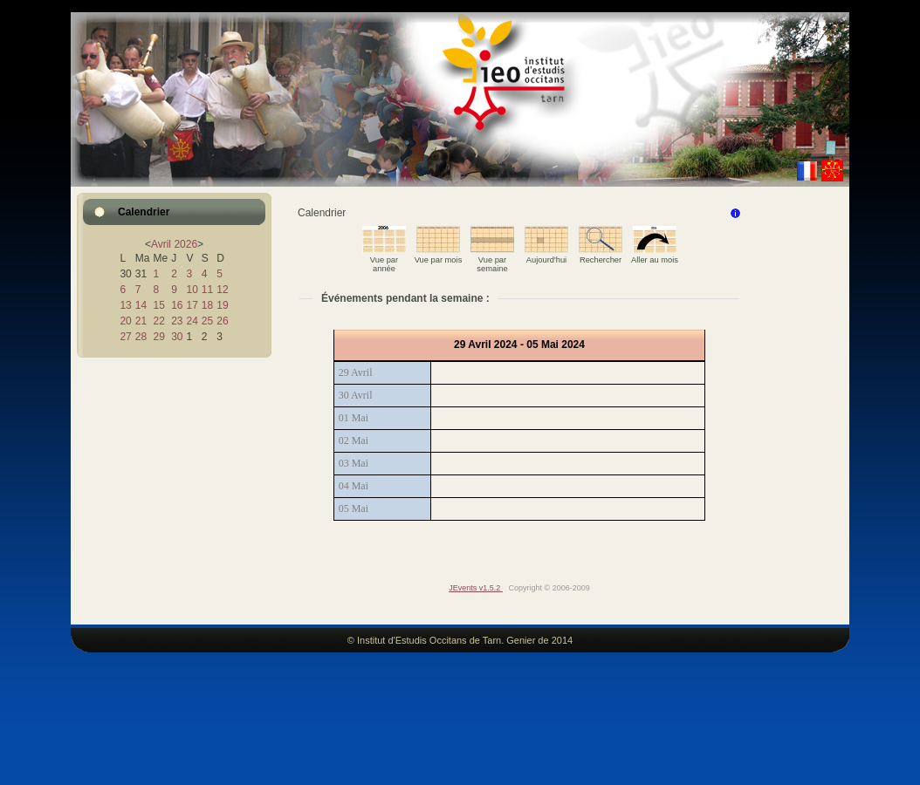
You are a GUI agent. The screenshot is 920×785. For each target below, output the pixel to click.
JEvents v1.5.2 (476, 588)
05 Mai (353, 508)
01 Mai (353, 418)
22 (158, 321)
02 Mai (353, 440)
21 (141, 321)
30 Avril (356, 395)
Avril (161, 244)
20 (125, 321)
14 (141, 305)
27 (125, 337)
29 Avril (356, 372)
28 (141, 337)
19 (222, 305)
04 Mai (353, 486)
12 (222, 289)
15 (158, 305)
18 (207, 305)
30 (176, 337)
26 (222, 321)
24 (191, 321)
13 (125, 305)
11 (207, 289)
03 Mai (353, 463)
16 (176, 305)
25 (207, 321)
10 (191, 289)
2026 (185, 244)
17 (191, 305)
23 (176, 321)
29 (158, 337)
